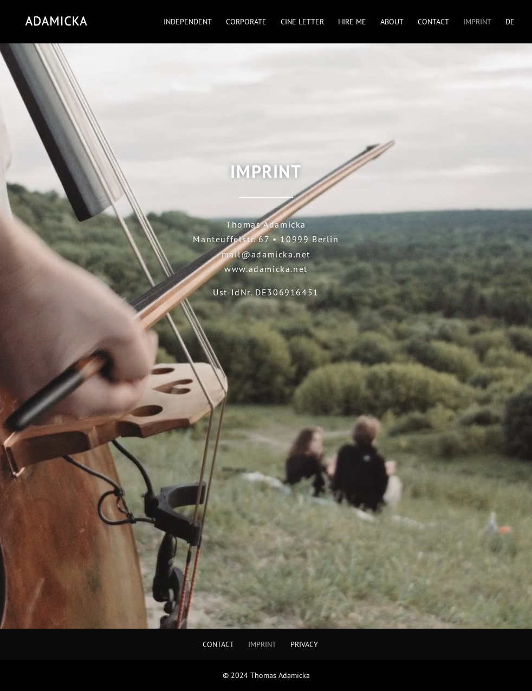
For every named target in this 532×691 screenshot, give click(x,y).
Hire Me (352, 22)
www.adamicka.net (266, 268)
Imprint (477, 22)
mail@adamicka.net (266, 254)
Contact (433, 22)
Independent (188, 22)
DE (510, 22)
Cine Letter (302, 22)
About (392, 22)
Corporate (246, 22)
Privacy (304, 644)
